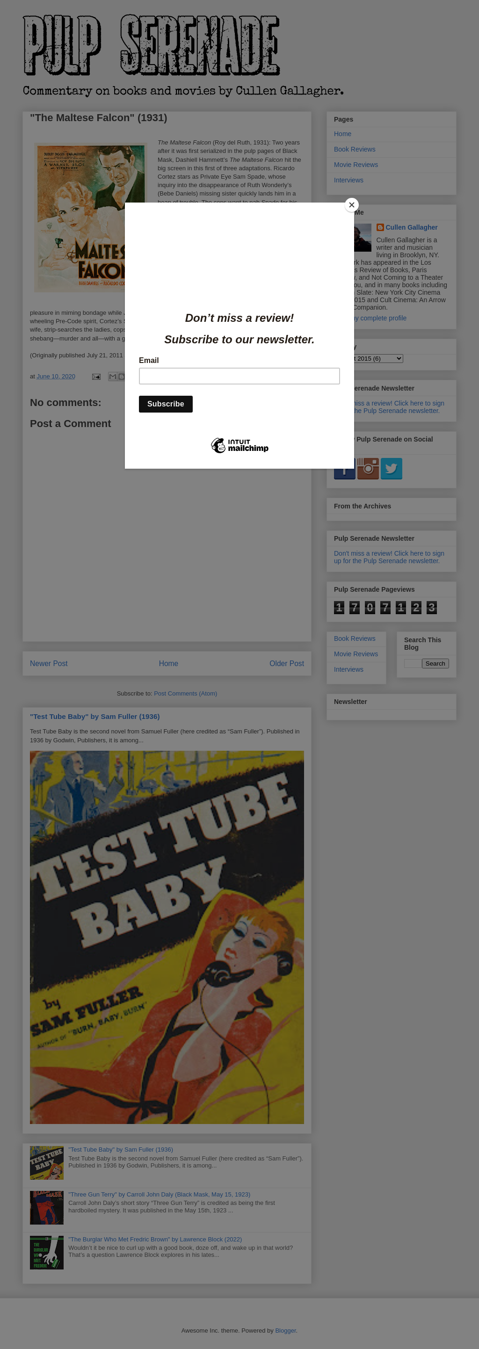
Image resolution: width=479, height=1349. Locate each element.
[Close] (352, 205)
